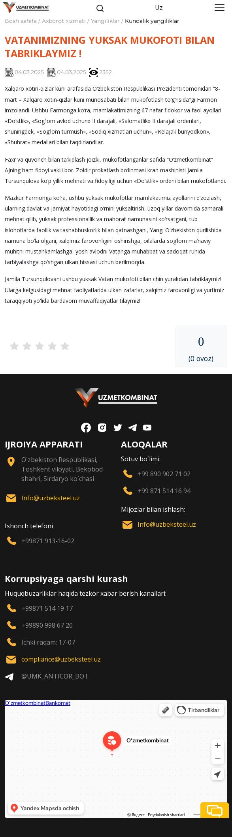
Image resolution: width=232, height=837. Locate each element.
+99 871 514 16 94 (164, 491)
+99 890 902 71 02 (164, 474)
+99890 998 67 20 (47, 625)
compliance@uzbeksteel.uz (61, 659)
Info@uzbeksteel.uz (50, 498)
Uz (159, 7)
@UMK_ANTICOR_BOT (55, 676)
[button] (214, 810)
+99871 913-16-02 (47, 541)
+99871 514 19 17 (47, 608)
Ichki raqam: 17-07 (48, 642)
